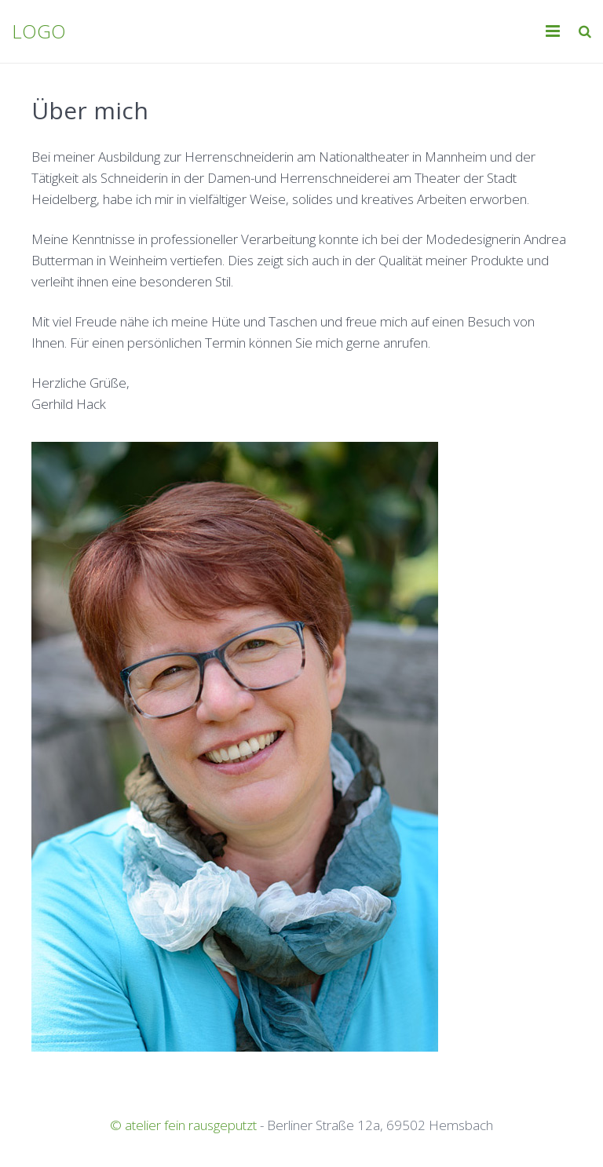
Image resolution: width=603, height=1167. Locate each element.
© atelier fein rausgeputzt (183, 1125)
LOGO (39, 31)
